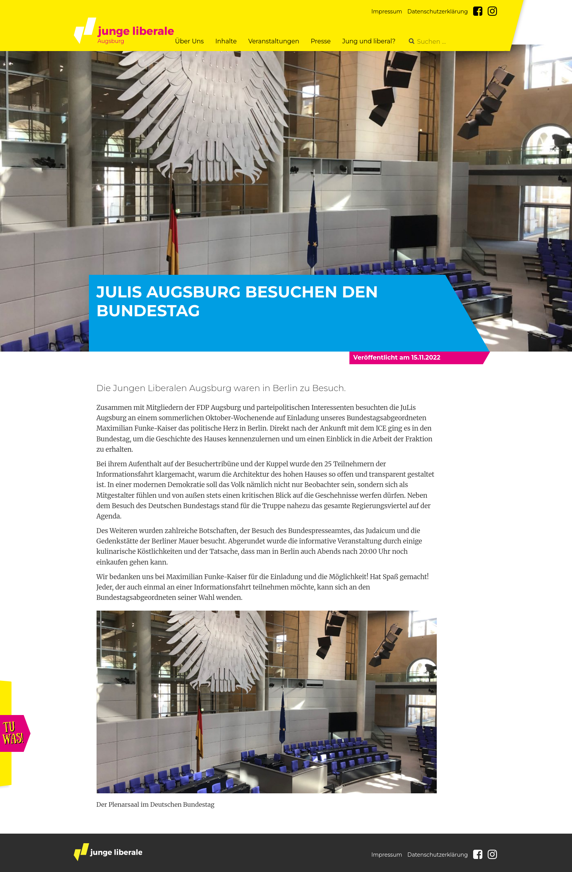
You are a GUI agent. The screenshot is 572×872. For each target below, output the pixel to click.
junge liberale (108, 852)
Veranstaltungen (273, 41)
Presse (321, 41)
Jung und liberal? (368, 41)
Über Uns (189, 41)
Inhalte (226, 41)
